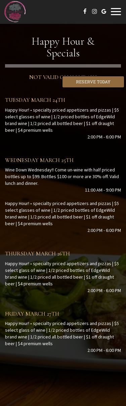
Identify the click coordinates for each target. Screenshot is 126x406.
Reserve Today (93, 81)
